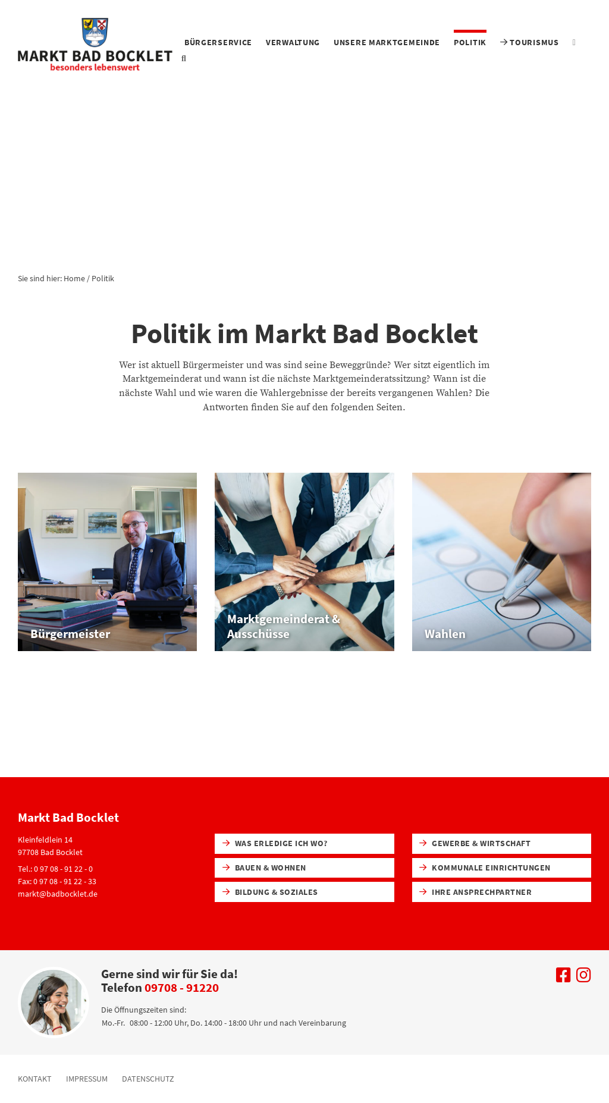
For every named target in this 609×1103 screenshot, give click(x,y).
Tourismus (529, 42)
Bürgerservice (218, 42)
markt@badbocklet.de (58, 893)
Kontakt (35, 1078)
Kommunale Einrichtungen (484, 867)
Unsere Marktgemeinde (387, 42)
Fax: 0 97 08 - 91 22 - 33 (57, 881)
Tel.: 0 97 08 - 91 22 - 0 (55, 868)
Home (74, 278)
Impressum (87, 1078)
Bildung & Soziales (270, 892)
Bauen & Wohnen (264, 867)
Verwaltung (293, 42)
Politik (470, 42)
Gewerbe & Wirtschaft (474, 843)
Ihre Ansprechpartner (475, 892)
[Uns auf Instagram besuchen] (583, 978)
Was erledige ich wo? (275, 843)
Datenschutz (148, 1078)
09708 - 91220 (182, 987)
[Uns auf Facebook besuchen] (563, 978)
